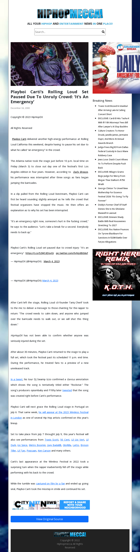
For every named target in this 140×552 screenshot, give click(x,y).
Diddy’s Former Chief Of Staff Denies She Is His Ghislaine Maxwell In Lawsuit (112, 208)
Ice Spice (22, 445)
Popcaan (31, 450)
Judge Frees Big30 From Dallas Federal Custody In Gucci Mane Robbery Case (113, 151)
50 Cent (64, 439)
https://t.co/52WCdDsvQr (40, 253)
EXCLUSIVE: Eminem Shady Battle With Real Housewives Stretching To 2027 (112, 221)
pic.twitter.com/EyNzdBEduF (72, 253)
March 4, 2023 (52, 261)
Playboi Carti (19, 139)
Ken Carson (44, 450)
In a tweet (17, 379)
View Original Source (49, 519)
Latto (76, 445)
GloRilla (67, 445)
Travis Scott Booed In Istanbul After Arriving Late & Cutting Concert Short (113, 110)
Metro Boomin (37, 445)
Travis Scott (52, 439)
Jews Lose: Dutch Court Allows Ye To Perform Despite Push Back (113, 163)
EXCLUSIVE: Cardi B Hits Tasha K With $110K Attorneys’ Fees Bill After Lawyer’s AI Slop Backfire (113, 122)
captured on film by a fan (50, 483)
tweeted (67, 390)
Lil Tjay (21, 450)
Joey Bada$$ (54, 445)
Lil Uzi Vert (77, 439)
